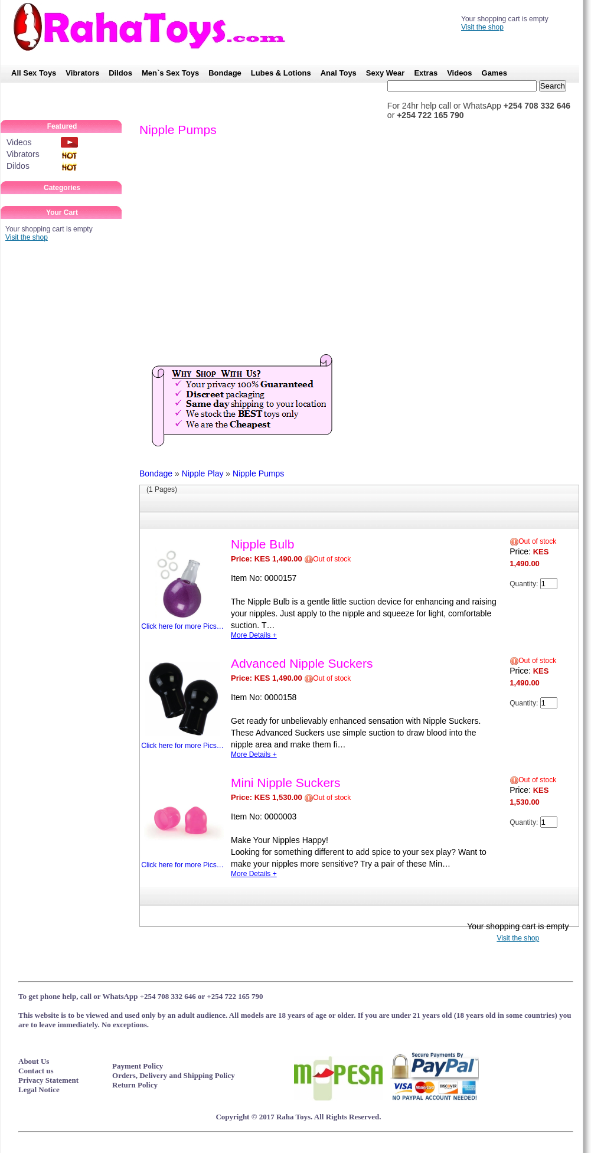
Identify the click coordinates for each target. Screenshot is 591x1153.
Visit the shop (482, 27)
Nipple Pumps (258, 473)
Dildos (120, 72)
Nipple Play (203, 473)
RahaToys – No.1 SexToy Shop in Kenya (155, 27)
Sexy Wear (385, 72)
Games (494, 72)
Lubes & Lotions (281, 72)
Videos (459, 72)
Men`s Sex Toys (170, 72)
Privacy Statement (48, 1080)
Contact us (36, 1070)
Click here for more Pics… (182, 584)
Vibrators (82, 72)
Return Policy (135, 1084)
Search (552, 85)
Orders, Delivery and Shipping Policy (173, 1075)
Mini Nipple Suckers (286, 782)
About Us (33, 1061)
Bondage (224, 72)
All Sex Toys (33, 72)
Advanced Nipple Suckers (302, 663)
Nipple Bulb (262, 544)
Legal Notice (39, 1089)
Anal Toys (339, 72)
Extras (425, 72)
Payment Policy (137, 1065)
